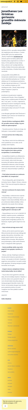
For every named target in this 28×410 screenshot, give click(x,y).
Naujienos (10, 369)
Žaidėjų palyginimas (12, 340)
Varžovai (10, 323)
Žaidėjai (9, 334)
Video (9, 389)
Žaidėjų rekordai (12, 337)
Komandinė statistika (13, 354)
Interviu (10, 363)
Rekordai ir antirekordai (13, 326)
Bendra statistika (12, 348)
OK (5, 406)
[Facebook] (14, 1)
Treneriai (10, 320)
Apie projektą (11, 372)
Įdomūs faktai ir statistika (14, 366)
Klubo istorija (11, 311)
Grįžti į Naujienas (6, 299)
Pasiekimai (10, 314)
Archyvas (10, 383)
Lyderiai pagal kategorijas (14, 351)
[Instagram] (18, 1)
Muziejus (10, 386)
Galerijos (10, 392)
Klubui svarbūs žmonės (13, 317)
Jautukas (10, 380)
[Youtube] (21, 1)
